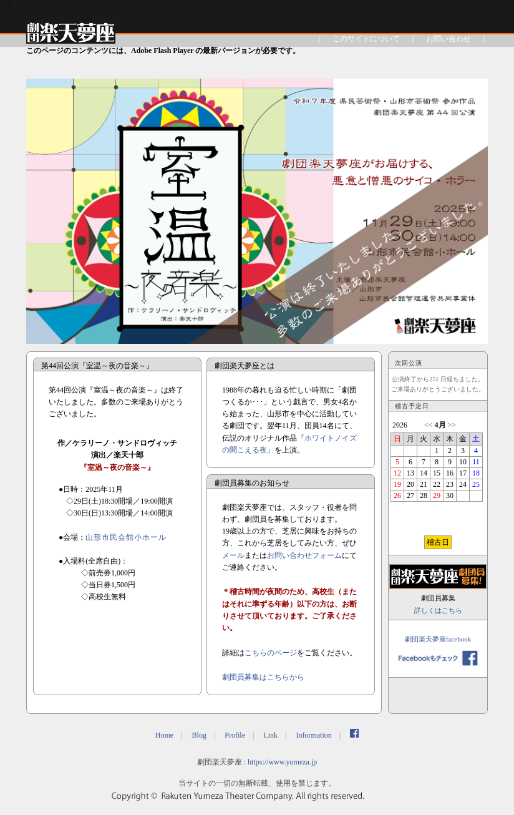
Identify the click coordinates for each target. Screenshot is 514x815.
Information (313, 735)
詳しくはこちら (438, 610)
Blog (199, 735)
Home (164, 735)
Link (270, 735)
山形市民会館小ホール (126, 537)
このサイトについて (366, 38)
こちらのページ (271, 652)
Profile (235, 735)
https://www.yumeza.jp (282, 762)
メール (233, 555)
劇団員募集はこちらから (263, 677)
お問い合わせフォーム (304, 555)
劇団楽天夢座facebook (438, 639)
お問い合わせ (448, 38)
